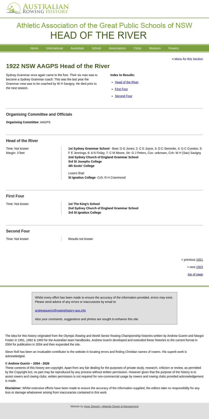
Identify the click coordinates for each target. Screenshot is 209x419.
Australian (77, 48)
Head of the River (127, 82)
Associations (117, 48)
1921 (199, 259)
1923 (199, 267)
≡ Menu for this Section (187, 59)
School (96, 48)
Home (34, 48)
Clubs (137, 48)
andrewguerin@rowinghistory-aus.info (60, 310)
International (54, 48)
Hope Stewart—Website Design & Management (111, 406)
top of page (195, 274)
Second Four (123, 96)
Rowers (174, 48)
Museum (155, 48)
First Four (121, 89)
